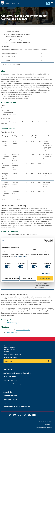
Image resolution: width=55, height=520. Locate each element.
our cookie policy (21, 256)
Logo (3, 3)
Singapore (13, 357)
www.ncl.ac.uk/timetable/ (23, 330)
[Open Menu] (52, 3)
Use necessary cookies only (11, 278)
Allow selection (27, 278)
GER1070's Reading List (12, 323)
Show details (45, 273)
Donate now (8, 361)
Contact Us (48, 424)
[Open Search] (48, 3)
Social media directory (45, 421)
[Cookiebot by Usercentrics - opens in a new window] (45, 240)
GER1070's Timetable (11, 332)
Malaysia (6, 357)
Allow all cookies (44, 278)
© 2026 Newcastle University (43, 427)
